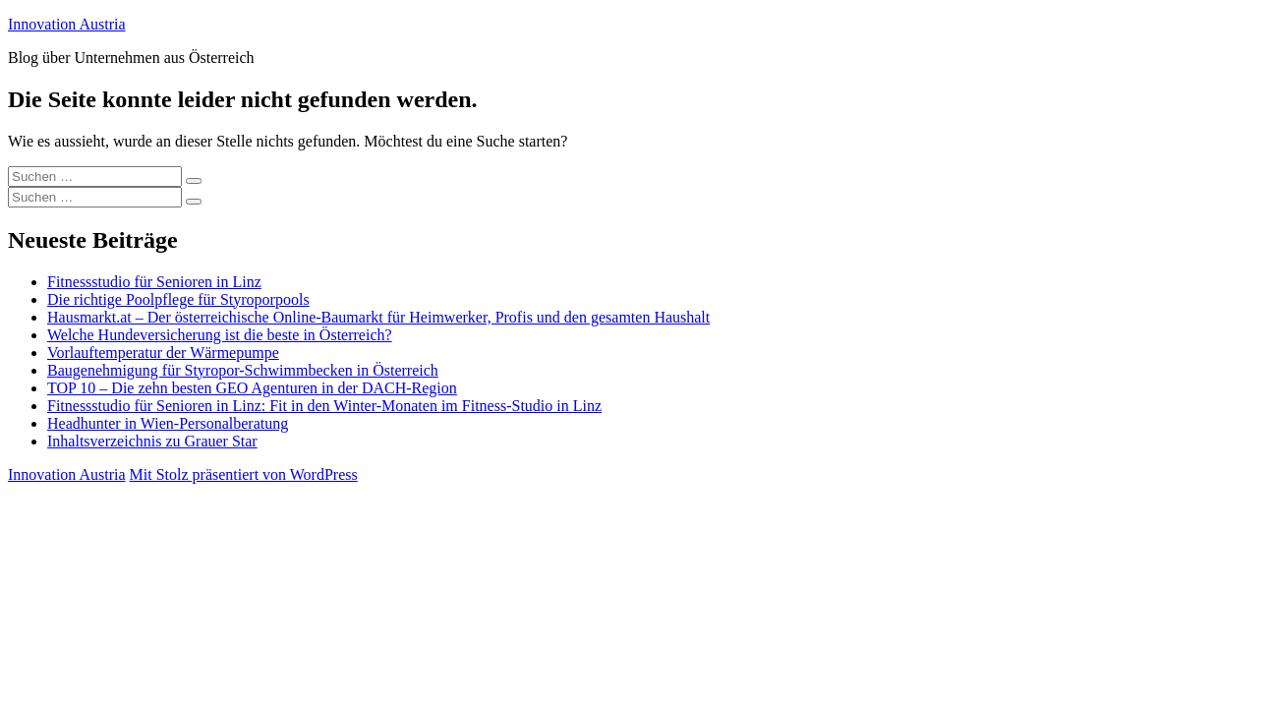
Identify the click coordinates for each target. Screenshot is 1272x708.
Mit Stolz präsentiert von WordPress (244, 474)
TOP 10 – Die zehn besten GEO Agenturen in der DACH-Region (252, 388)
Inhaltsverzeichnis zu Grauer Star (152, 441)
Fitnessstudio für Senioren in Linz (154, 281)
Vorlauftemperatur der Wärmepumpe (163, 352)
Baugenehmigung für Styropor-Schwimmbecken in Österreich (242, 370)
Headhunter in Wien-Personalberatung (167, 423)
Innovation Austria (67, 24)
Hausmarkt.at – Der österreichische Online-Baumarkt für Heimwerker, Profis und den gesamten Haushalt (378, 317)
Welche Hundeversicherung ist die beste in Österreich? (219, 334)
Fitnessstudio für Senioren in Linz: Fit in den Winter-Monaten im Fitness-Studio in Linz (324, 405)
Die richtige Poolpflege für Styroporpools (178, 299)
